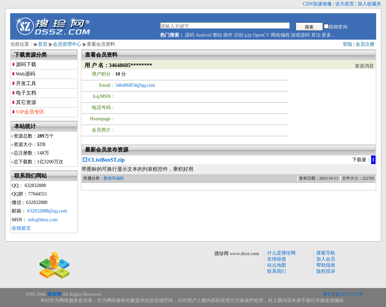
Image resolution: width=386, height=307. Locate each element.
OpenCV (261, 35)
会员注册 (365, 44)
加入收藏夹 (369, 3)
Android (204, 35)
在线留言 (21, 228)
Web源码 (25, 74)
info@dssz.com (43, 219)
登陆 (347, 44)
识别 (238, 35)
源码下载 (26, 64)
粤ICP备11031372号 (343, 294)
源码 (189, 35)
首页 (42, 44)
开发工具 (26, 83)
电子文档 (26, 93)
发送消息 (364, 65)
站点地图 (276, 265)
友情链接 (276, 259)
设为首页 (344, 3)
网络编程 (280, 35)
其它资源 (26, 102)
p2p (248, 35)
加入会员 (325, 259)
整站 (217, 35)
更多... (328, 35)
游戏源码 (300, 35)
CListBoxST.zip (106, 160)
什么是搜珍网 (281, 252)
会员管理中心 (67, 44)
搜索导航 (325, 252)
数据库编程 (114, 178)
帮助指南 (325, 265)
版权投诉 (325, 271)
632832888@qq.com (47, 210)
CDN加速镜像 (317, 3)
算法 (316, 35)
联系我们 (276, 271)
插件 (228, 35)
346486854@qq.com (135, 85)
